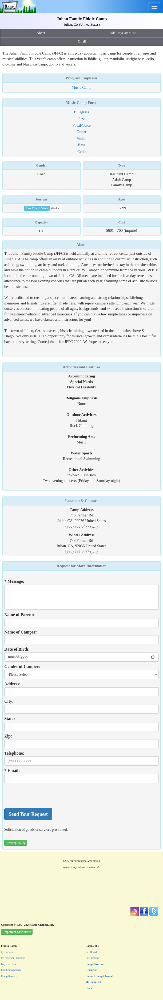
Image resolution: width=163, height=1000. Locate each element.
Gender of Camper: (22, 666)
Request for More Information (81, 566)
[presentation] (44, 795)
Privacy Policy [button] (16, 843)
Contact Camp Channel (99, 976)
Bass (81, 145)
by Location (7, 952)
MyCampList (93, 981)
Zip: (8, 736)
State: (9, 718)
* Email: (12, 770)
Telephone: (14, 753)
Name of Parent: (19, 614)
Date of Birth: (17, 649)
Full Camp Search (11, 969)
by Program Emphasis (13, 957)
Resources (91, 969)
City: (9, 701)
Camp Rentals (9, 976)
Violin (81, 138)
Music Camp (82, 87)
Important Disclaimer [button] (17, 932)
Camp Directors (95, 964)
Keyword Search (10, 964)
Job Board (91, 952)
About (41, 33)
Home (89, 988)
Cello (81, 151)
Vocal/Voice (81, 125)
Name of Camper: (20, 632)
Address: (12, 684)
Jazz (81, 119)
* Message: (14, 581)
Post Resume (93, 957)
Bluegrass (81, 112)
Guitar (81, 132)
